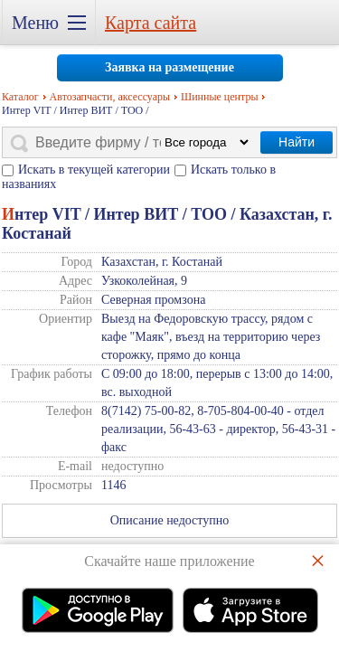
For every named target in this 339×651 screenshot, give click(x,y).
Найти (296, 142)
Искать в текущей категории (94, 169)
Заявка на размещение (169, 67)
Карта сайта (150, 23)
